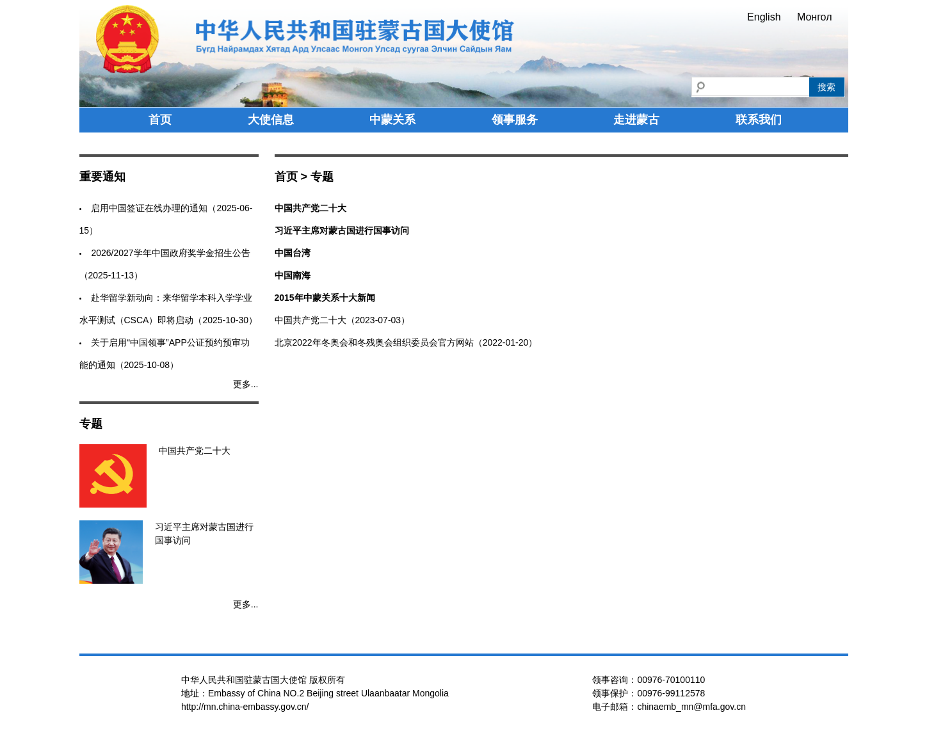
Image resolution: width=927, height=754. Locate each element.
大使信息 (271, 119)
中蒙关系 (392, 119)
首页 (160, 119)
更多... (246, 384)
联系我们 (759, 119)
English (763, 17)
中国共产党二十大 (310, 208)
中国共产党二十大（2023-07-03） (342, 320)
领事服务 (515, 119)
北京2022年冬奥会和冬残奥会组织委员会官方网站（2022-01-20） (406, 342)
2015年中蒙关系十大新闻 (325, 298)
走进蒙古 (636, 119)
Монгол (814, 17)
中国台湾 (292, 253)
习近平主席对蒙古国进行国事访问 (342, 230)
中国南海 (292, 275)
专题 (322, 176)
